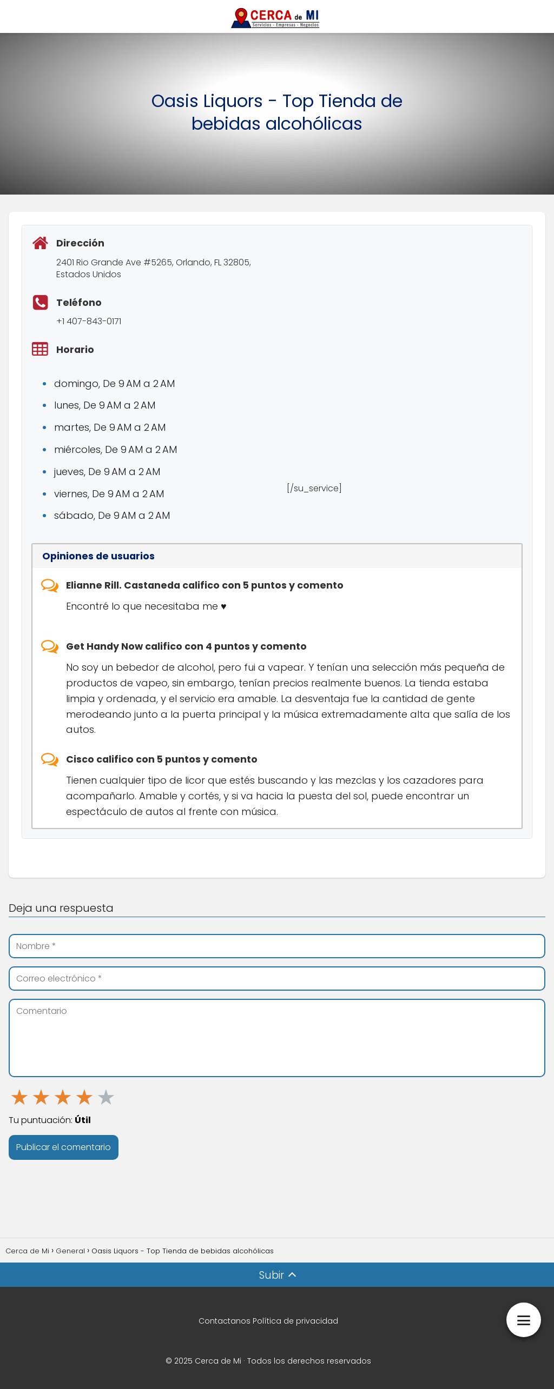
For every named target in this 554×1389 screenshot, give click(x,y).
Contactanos (224, 1320)
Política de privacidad (295, 1320)
